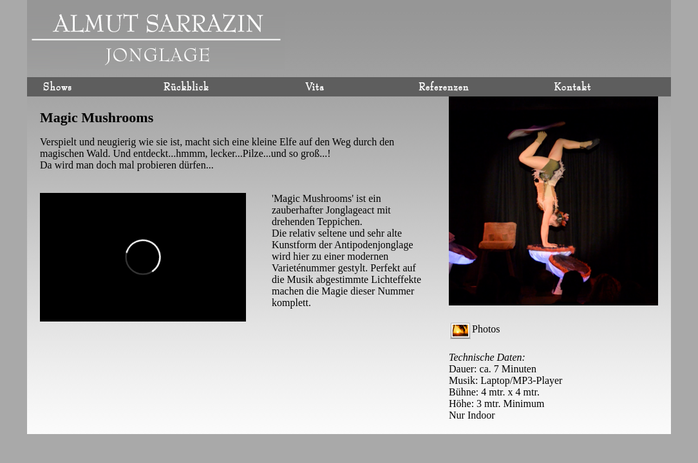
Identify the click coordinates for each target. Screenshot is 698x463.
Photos (475, 328)
